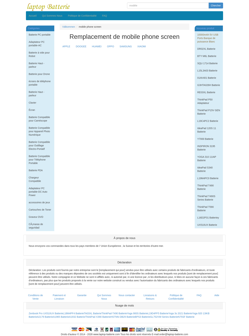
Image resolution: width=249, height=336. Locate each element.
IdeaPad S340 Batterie (205, 169)
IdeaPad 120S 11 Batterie (206, 130)
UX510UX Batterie (207, 224)
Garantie (81, 295)
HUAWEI (97, 46)
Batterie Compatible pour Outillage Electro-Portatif (39, 145)
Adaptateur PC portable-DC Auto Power (38, 192)
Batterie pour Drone (39, 74)
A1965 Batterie (61, 316)
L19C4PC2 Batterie (207, 121)
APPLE (66, 46)
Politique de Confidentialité (82, 15)
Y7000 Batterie (205, 139)
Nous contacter (127, 295)
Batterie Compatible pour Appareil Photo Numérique (39, 131)
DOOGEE (81, 46)
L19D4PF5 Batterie (158, 313)
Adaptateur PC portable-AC (37, 44)
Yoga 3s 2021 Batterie (180, 313)
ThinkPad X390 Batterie (98, 316)
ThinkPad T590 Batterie (205, 209)
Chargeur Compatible (35, 179)
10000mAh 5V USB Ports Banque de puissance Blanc (207, 38)
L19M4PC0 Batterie (207, 178)
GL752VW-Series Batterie (164, 316)
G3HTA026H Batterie (208, 85)
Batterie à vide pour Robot (39, 54)
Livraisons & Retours (150, 297)
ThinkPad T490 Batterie (205, 187)
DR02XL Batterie (206, 48)
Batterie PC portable (39, 34)
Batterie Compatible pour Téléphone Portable (39, 159)
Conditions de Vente (35, 297)
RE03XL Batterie (206, 92)
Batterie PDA (36, 170)
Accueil (32, 15)
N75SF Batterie (186, 316)
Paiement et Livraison (59, 297)
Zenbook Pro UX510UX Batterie (46, 313)
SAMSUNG (126, 46)
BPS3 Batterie (142, 316)
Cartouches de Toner (40, 209)
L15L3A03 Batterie (207, 70)
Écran (32, 110)
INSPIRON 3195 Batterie (206, 148)
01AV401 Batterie (206, 77)
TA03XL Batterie (92, 313)
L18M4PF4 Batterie (73, 313)
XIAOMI (141, 46)
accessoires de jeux (39, 202)
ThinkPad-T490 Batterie (114, 313)
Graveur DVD (36, 217)
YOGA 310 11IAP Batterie (206, 158)
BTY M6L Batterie (206, 56)
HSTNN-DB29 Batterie (123, 316)
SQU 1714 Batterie (207, 63)
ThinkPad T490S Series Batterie (206, 198)
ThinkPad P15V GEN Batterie (208, 112)
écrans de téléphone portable (40, 83)
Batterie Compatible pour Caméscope (39, 119)
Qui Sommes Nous (52, 15)
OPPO (110, 46)
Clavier (32, 102)
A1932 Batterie (77, 316)
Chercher (216, 5)
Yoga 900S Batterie (137, 313)
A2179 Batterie (45, 316)
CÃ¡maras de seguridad (36, 226)
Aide (216, 295)
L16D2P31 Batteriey (208, 217)
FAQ (104, 15)
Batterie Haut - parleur (36, 65)
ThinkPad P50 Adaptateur (205, 101)
